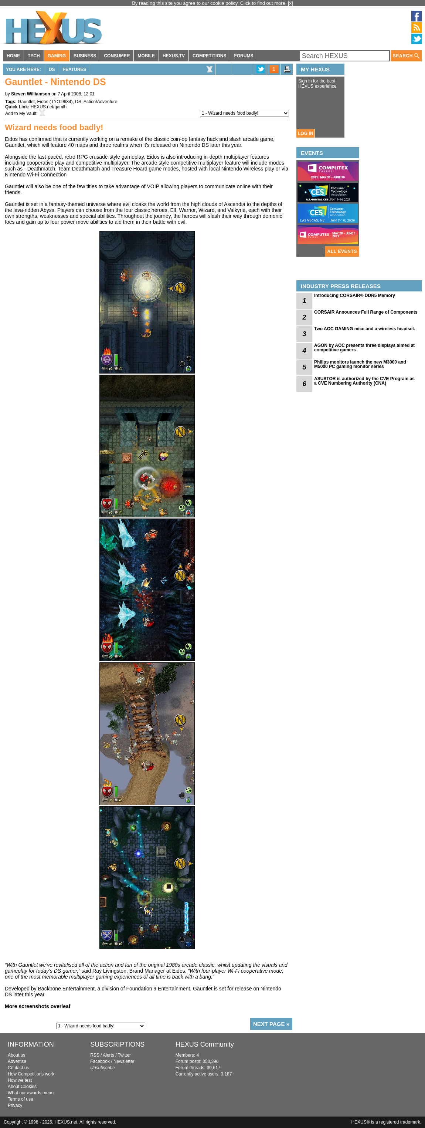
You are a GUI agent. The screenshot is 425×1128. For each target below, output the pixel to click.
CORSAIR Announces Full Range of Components (366, 312)
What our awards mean (31, 1092)
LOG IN (305, 133)
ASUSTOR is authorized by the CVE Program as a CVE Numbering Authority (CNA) (364, 380)
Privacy (15, 1105)
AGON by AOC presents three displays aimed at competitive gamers (364, 347)
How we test (20, 1080)
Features (74, 69)
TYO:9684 (61, 101)
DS (52, 69)
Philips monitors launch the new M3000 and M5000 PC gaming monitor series (360, 364)
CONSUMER (117, 55)
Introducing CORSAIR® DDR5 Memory (354, 295)
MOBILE (146, 55)
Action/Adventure (100, 101)
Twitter (124, 1055)
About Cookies (22, 1086)
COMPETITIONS (209, 55)
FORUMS (243, 55)
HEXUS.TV (174, 55)
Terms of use (20, 1099)
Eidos (42, 101)
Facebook (100, 1061)
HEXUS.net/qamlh (49, 106)
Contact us (18, 1067)
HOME (13, 55)
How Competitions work (31, 1074)
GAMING (57, 55)
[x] (290, 3)
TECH (34, 55)
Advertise (17, 1061)
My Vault (27, 113)
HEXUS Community (205, 1044)
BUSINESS (85, 55)
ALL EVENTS (342, 251)
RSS (94, 1055)
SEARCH (406, 56)
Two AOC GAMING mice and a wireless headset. (364, 329)
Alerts (108, 1055)
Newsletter (124, 1061)
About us (16, 1055)
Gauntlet (26, 101)
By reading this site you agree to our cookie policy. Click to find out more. (210, 3)
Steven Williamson (30, 94)
